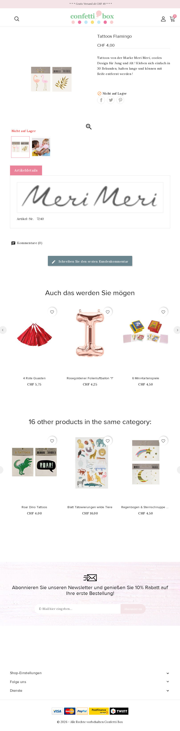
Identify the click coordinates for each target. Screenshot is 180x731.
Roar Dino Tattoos (34, 507)
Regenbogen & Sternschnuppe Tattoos (145, 507)
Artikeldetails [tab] (26, 170)
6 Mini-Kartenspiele (145, 378)
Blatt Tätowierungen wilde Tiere (89, 507)
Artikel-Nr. (25, 219)
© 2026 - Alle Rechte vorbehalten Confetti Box (90, 722)
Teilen (101, 100)
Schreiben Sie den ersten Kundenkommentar (89, 261)
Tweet (110, 100)
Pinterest (120, 100)
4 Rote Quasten (34, 378)
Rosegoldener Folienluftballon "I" (90, 378)
